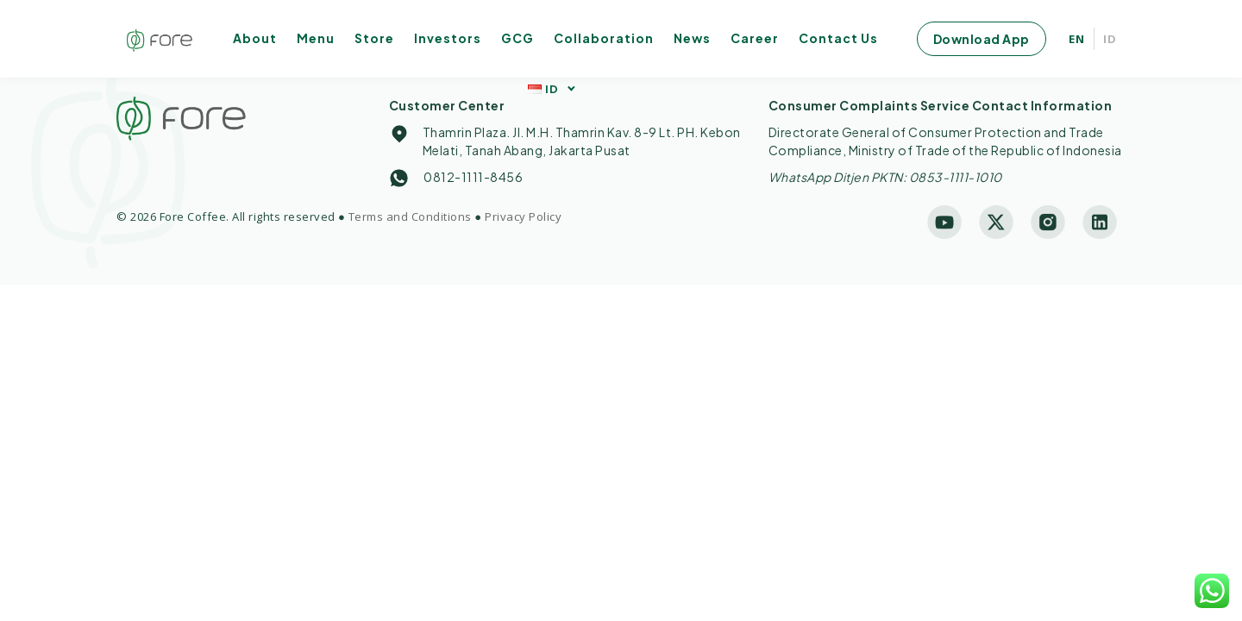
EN (1077, 39)
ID (1110, 39)
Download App (981, 39)
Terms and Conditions (410, 216)
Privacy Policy (523, 216)
